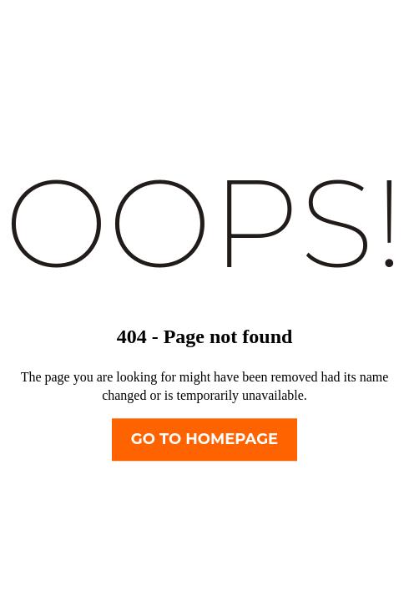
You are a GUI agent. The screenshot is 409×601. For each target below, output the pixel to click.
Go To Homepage (204, 440)
